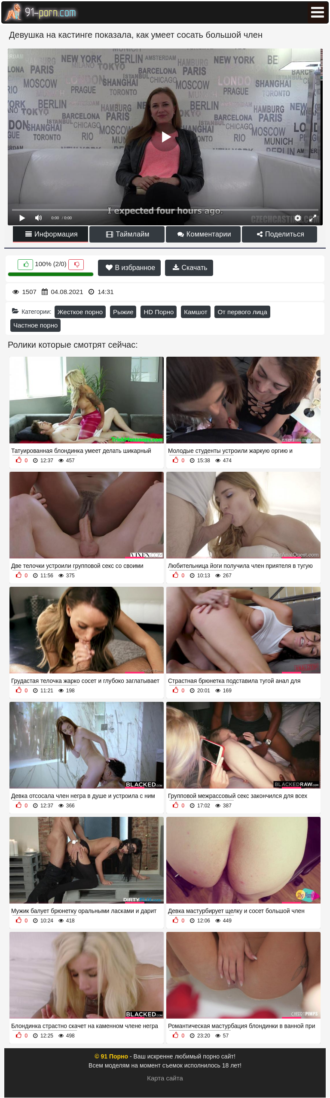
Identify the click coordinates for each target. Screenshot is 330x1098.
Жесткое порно (80, 311)
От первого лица (242, 311)
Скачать (190, 267)
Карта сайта (165, 1078)
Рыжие (123, 311)
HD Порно (159, 311)
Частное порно (35, 325)
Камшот (195, 311)
